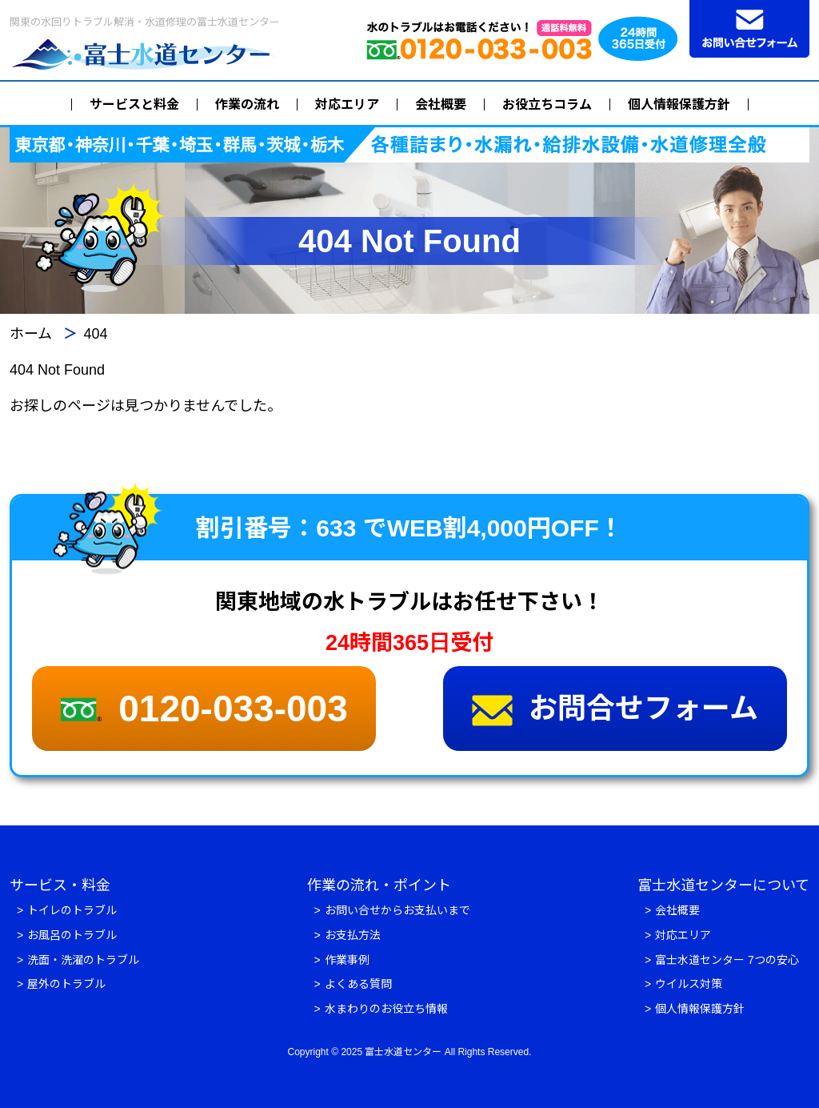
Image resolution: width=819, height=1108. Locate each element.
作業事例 (347, 959)
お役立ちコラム (547, 104)
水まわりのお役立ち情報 (386, 1008)
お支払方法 (353, 935)
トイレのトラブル (72, 910)
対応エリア (347, 104)
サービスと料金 (134, 104)
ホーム (31, 334)
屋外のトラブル (66, 984)
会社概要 (440, 104)
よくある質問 (358, 984)
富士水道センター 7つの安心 (727, 959)
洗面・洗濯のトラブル (83, 959)
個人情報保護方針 (679, 104)
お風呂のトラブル (72, 935)
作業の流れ (247, 104)
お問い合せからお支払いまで (397, 910)
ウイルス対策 (688, 984)
